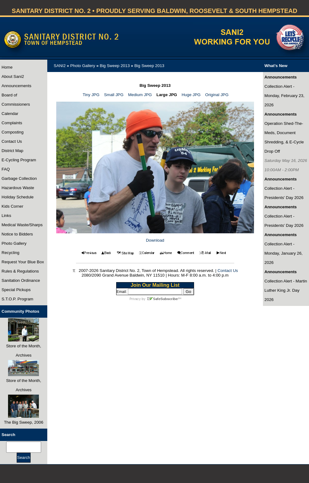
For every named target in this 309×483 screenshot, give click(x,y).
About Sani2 (13, 76)
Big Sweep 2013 (115, 65)
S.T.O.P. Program (17, 299)
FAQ (6, 169)
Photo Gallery (14, 243)
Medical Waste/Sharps (22, 224)
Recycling (10, 252)
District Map (12, 150)
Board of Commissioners (16, 100)
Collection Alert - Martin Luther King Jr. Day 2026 (286, 290)
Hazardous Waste (18, 187)
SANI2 (60, 65)
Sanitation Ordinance (21, 280)
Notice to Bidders (17, 234)
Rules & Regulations (20, 271)
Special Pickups (16, 289)
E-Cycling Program (19, 160)
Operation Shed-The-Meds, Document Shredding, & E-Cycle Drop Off (284, 137)
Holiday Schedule (18, 197)
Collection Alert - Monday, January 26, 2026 (284, 253)
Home (7, 67)
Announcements (16, 85)
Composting (12, 132)
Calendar (10, 113)
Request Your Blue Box (23, 262)
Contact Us (12, 141)
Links (6, 215)
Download (155, 240)
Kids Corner (12, 206)
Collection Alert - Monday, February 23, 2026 (284, 95)
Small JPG (114, 94)
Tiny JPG (91, 94)
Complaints (12, 123)
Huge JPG (191, 94)
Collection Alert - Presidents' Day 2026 (284, 193)
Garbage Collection (19, 178)
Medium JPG (140, 94)
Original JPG (217, 94)
